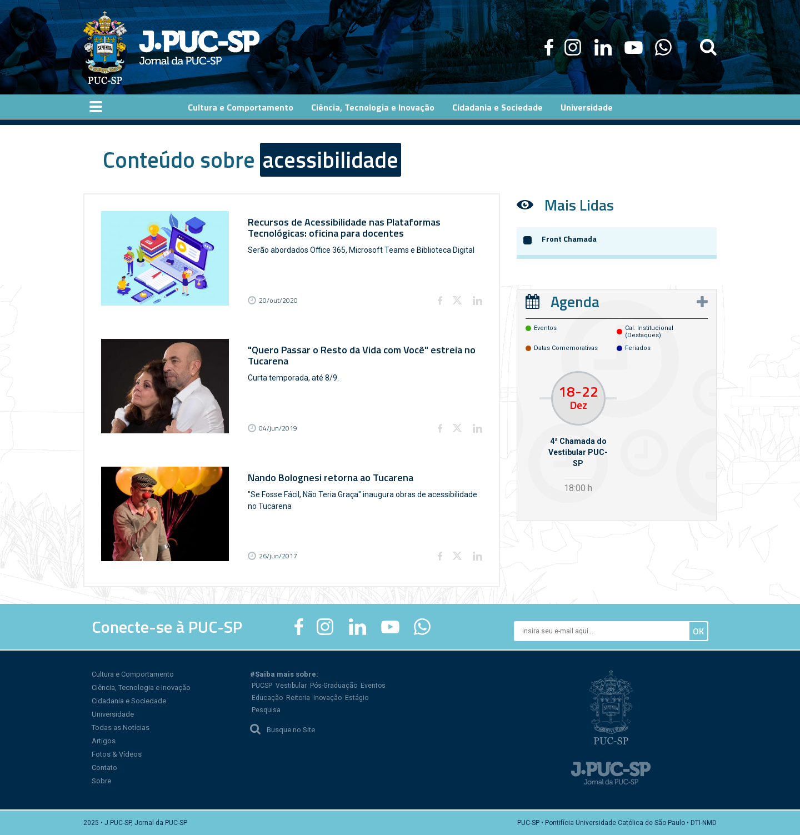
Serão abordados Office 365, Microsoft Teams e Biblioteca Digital (361, 250)
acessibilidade (330, 160)
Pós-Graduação (333, 685)
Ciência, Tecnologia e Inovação (141, 687)
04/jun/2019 (278, 428)
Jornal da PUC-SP (199, 47)
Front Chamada (569, 238)
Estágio (356, 698)
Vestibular (291, 685)
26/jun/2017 (278, 556)
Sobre (101, 781)
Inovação (327, 698)
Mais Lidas (579, 204)
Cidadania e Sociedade (129, 701)
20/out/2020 (278, 300)
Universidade (113, 714)
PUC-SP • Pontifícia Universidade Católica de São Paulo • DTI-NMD (617, 823)
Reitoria (298, 698)
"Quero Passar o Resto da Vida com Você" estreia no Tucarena (362, 355)
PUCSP (262, 685)
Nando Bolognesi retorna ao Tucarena (330, 477)
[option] (578, 434)
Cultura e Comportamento (133, 674)
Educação (267, 698)
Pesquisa (266, 710)
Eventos (373, 685)
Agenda (575, 301)
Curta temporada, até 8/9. (293, 377)
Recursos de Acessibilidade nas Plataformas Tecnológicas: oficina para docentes (344, 227)
